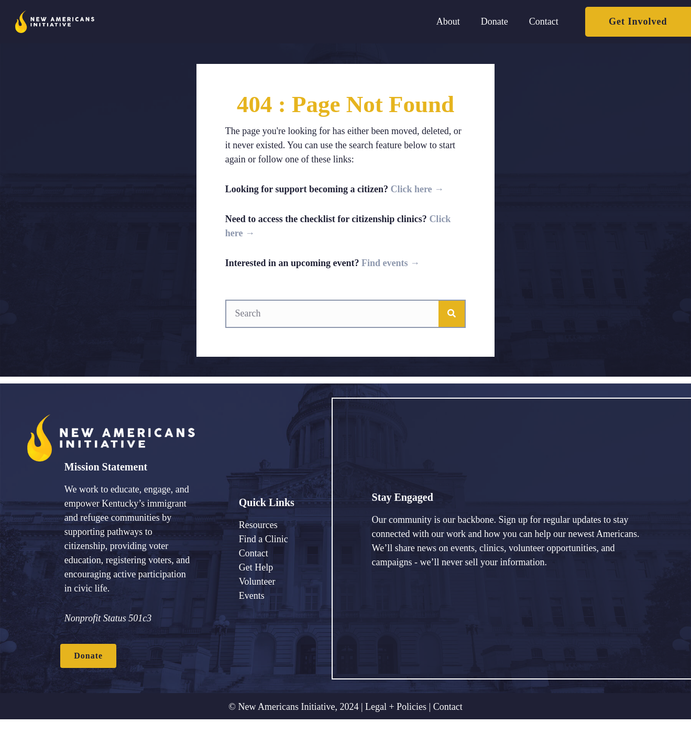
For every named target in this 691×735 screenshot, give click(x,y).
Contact (448, 706)
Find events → (390, 263)
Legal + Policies (395, 706)
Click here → (417, 189)
